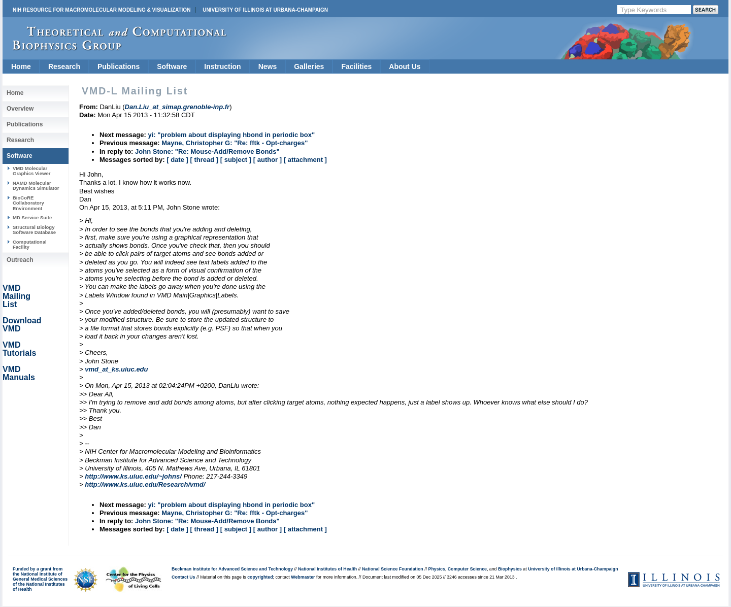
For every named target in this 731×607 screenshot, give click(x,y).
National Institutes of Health (327, 568)
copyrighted (260, 577)
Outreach (20, 259)
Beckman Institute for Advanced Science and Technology (232, 568)
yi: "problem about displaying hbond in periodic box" (231, 135)
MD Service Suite (32, 217)
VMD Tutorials (19, 349)
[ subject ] (235, 159)
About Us (404, 66)
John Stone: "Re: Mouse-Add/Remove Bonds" (207, 151)
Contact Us (183, 577)
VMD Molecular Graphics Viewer (31, 170)
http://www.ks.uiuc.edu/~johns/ (133, 476)
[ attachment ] (305, 159)
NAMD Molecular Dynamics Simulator (36, 185)
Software (172, 66)
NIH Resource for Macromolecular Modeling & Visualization (101, 10)
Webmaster (303, 577)
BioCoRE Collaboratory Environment (28, 203)
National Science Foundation (392, 568)
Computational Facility (30, 244)
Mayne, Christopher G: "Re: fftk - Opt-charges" (234, 143)
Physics (436, 568)
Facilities (356, 66)
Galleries (309, 66)
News (267, 66)
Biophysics (510, 568)
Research (64, 66)
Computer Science (467, 568)
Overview (20, 108)
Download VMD (22, 324)
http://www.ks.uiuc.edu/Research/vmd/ (145, 484)
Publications (118, 66)
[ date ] (177, 159)
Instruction (222, 66)
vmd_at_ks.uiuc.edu (116, 369)
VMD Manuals (19, 373)
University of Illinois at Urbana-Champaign (265, 10)
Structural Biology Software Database (34, 229)
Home (21, 66)
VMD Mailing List (16, 296)
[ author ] (267, 159)
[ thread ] (204, 159)
